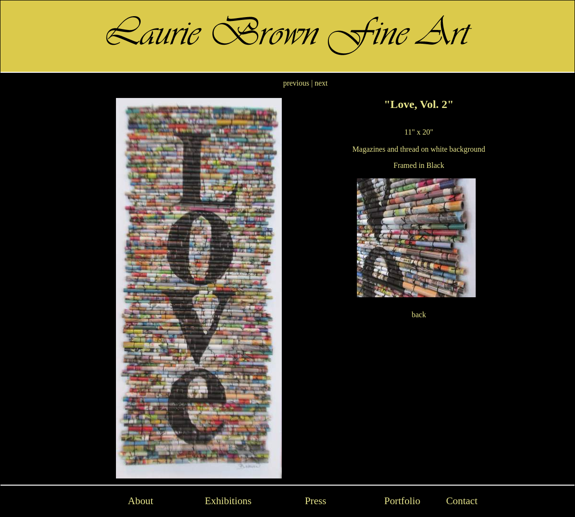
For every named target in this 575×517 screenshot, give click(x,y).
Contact (462, 501)
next (321, 83)
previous (296, 83)
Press (315, 501)
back (419, 315)
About (140, 501)
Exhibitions (228, 501)
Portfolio (402, 501)
